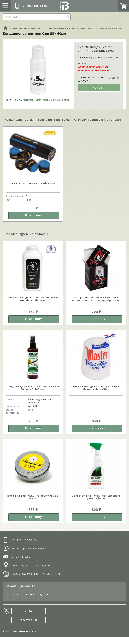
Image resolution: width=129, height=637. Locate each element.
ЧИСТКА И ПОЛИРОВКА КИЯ (98, 28)
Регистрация (28, 619)
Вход (28, 610)
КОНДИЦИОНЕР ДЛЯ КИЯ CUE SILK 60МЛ (42, 99)
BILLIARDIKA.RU (24, 631)
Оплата (29, 594)
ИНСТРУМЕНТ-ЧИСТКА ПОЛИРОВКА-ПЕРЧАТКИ (44, 28)
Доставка (46, 594)
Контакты (11, 594)
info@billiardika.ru (23, 557)
